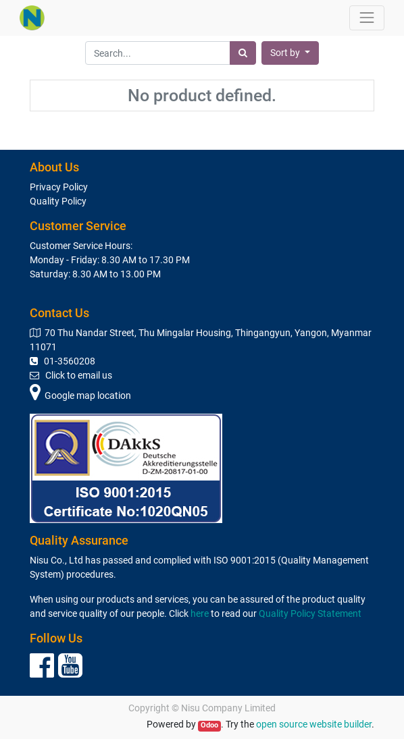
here (200, 613)
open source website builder (314, 724)
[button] (290, 53)
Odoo (209, 725)
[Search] (243, 53)
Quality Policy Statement (310, 613)
